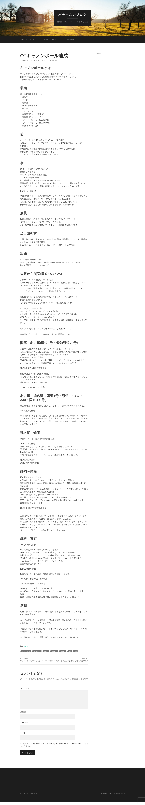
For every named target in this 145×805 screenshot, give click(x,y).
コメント (25, 691)
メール (24, 725)
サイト (23, 735)
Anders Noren (113, 796)
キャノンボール (26, 651)
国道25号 (63, 651)
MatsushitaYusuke (39, 60)
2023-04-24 (24, 60)
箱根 (70, 651)
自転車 (26, 646)
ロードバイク (37, 651)
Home (22, 39)
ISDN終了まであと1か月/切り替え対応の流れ (71, 661)
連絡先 (54, 39)
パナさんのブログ (72, 15)
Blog (46, 39)
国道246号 (54, 651)
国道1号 (46, 651)
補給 (76, 651)
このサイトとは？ (34, 39)
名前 (23, 715)
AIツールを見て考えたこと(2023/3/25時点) (36, 660)
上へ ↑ (123, 796)
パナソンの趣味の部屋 (67, 39)
